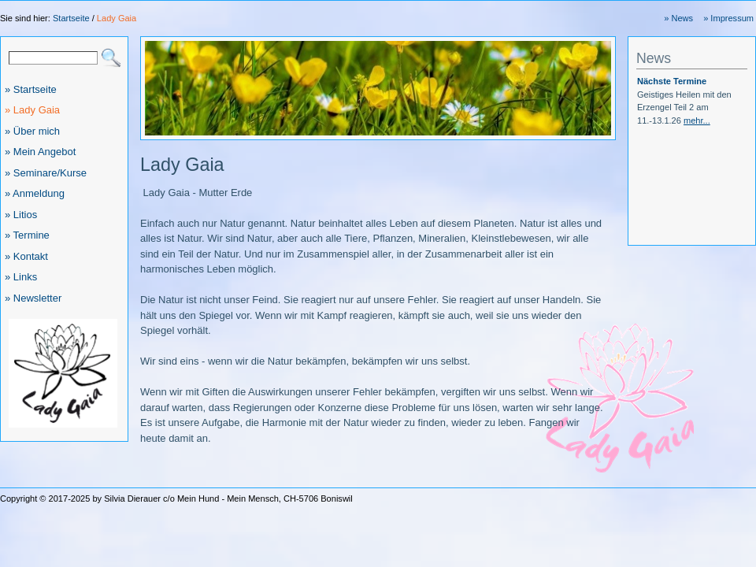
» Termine (27, 235)
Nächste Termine (671, 81)
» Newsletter (33, 298)
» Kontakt (26, 256)
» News (678, 18)
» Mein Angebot (40, 152)
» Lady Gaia (32, 110)
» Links (21, 277)
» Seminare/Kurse (46, 173)
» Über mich (32, 131)
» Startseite (31, 89)
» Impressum (728, 18)
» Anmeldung (35, 193)
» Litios (21, 214)
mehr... (697, 120)
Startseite (71, 18)
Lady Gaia (116, 18)
